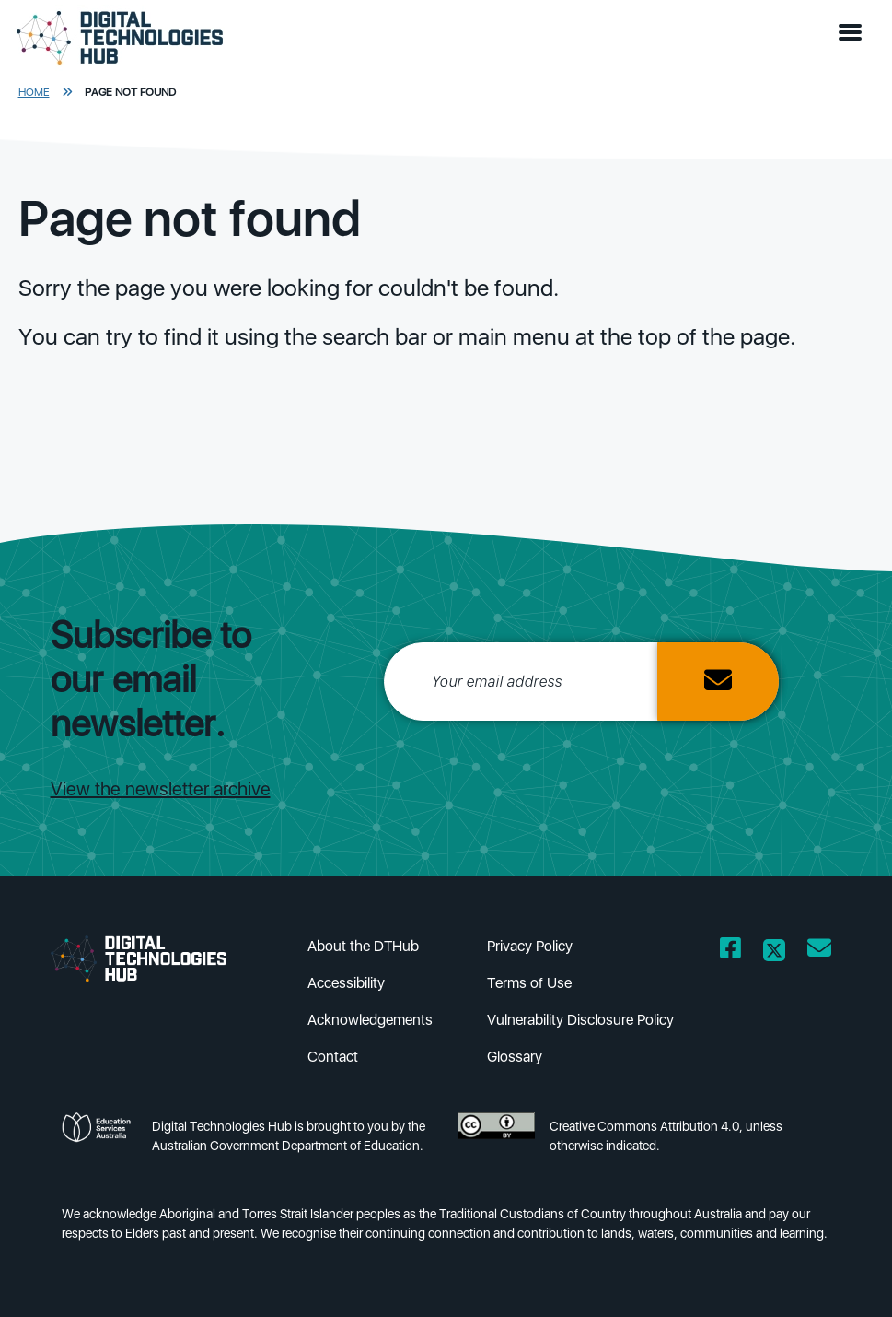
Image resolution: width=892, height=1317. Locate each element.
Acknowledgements (370, 1020)
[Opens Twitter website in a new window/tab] (774, 951)
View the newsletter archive (161, 789)
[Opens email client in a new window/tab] (819, 951)
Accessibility (346, 983)
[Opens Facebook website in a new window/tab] (730, 951)
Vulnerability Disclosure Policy (580, 1020)
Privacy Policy (530, 946)
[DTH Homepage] (119, 38)
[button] (854, 33)
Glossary (514, 1056)
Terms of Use (529, 983)
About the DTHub (363, 946)
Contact (332, 1056)
